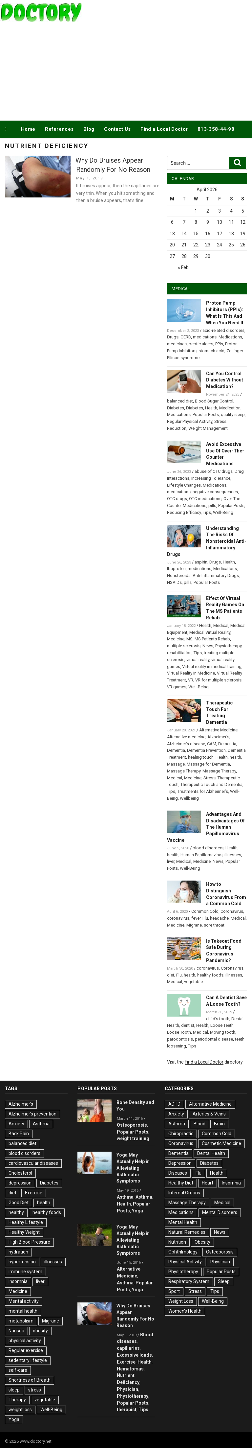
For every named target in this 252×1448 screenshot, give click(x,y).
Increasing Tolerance (210, 478)
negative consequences (215, 491)
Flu (205, 918)
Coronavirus (231, 911)
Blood (199, 1123)
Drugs (172, 336)
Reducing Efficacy (184, 512)
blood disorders (208, 847)
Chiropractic (180, 1133)
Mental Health (182, 1222)
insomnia (18, 1281)
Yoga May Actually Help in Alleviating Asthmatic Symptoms (133, 1168)
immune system (25, 1271)
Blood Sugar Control (214, 401)
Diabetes (175, 407)
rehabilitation (179, 652)
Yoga (14, 1419)
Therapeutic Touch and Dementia (211, 784)
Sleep (224, 1281)
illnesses (232, 854)
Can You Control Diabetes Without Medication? (224, 380)
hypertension (22, 1261)
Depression (180, 1163)
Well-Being (223, 512)
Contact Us (117, 129)
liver (170, 861)
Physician (127, 1389)
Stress (209, 777)
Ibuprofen (176, 568)
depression (20, 1182)
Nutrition (177, 1242)
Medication (230, 407)
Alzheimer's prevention (32, 1113)
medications (205, 336)
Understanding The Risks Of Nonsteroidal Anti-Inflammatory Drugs (206, 541)
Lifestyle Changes (184, 485)
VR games (176, 686)
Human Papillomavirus (201, 854)
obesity (40, 1330)
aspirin (201, 562)
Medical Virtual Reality (209, 632)
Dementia (227, 743)
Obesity (202, 1242)
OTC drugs (177, 498)
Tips (207, 512)
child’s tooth (217, 1018)
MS (189, 638)
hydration (18, 1251)
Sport (174, 1291)
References (59, 129)
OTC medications (205, 498)
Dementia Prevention (206, 750)
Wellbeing (189, 798)
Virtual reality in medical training (212, 666)
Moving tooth (222, 1032)
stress (34, 1389)
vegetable (193, 981)
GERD (185, 336)
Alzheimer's (21, 1104)
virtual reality (197, 659)
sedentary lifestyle (28, 1360)
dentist (187, 1025)
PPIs (219, 343)
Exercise (33, 1192)
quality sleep (233, 414)
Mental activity (24, 1301)
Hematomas (130, 1368)
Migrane (194, 925)
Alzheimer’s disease (186, 743)
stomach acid (211, 350)
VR (190, 680)
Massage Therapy (183, 771)
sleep (14, 1389)
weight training (133, 1138)
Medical (220, 625)
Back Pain (19, 1133)
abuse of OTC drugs (214, 471)
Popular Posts (206, 414)
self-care (18, 1370)
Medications (230, 336)
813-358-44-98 (216, 129)
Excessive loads (134, 1355)
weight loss (20, 1409)
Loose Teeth (222, 1025)
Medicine (175, 638)
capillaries (128, 1348)
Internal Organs (184, 1192)
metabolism (21, 1320)
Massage (176, 764)
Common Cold (205, 911)
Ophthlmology (183, 1251)
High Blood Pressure (29, 1242)
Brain (219, 1123)
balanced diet (180, 401)
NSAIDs (174, 582)
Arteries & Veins (209, 1113)
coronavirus (178, 918)
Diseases (177, 1173)
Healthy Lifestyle (26, 1222)
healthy (16, 1212)
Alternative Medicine (218, 729)
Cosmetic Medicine (221, 1143)
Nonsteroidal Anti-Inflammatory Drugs (203, 575)
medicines (177, 343)
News (207, 645)
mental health (23, 1311)
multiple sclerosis (183, 645)
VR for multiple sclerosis (218, 680)
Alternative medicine (186, 736)
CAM (211, 743)
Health (211, 407)
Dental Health (211, 1153)
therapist (126, 1409)
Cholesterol (20, 1173)
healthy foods (210, 975)
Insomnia (231, 1182)
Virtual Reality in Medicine (191, 673)
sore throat (214, 925)
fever (195, 918)
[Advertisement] (126, 70)
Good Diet (19, 1202)
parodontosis (180, 1039)
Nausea (16, 1330)
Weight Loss (180, 1301)
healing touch (201, 757)
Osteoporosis (132, 1125)
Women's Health (184, 1311)
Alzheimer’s (218, 736)
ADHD (174, 1104)
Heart (207, 1182)
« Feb (183, 267)
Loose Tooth (179, 1032)
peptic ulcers (201, 343)
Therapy (17, 1399)
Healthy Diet (180, 1182)
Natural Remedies (186, 1232)
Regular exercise (26, 1350)
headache (219, 918)
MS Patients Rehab (212, 638)
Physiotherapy (228, 645)
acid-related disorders (223, 330)
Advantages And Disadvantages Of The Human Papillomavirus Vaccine (206, 827)
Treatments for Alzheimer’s (202, 791)
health (235, 757)
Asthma (41, 1123)
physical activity (25, 1340)
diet (170, 975)
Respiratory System (188, 1281)
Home (28, 129)
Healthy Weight (24, 1232)
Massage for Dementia (208, 764)
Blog (88, 129)
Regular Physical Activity (189, 421)
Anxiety (16, 1123)
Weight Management (208, 428)
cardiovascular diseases (33, 1163)
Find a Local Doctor (164, 129)
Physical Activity (185, 1261)
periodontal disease (214, 1039)
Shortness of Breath (30, 1380)
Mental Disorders (219, 1212)
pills (212, 505)
